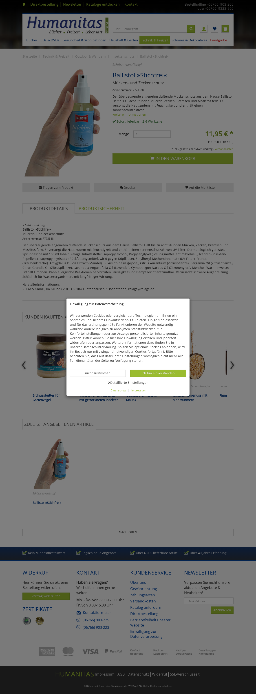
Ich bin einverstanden (158, 373)
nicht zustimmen (100, 373)
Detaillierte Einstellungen (128, 382)
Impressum (138, 390)
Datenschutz (118, 390)
